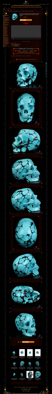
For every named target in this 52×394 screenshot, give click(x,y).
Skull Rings (5, 21)
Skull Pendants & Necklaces (6, 22)
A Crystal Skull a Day (6, 17)
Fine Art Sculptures (6, 20)
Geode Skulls (5, 34)
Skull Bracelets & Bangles (6, 25)
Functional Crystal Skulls (5, 44)
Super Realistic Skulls (6, 19)
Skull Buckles (5, 26)
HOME (19, 342)
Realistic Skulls (5, 18)
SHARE (21, 342)
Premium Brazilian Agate (5, 36)
